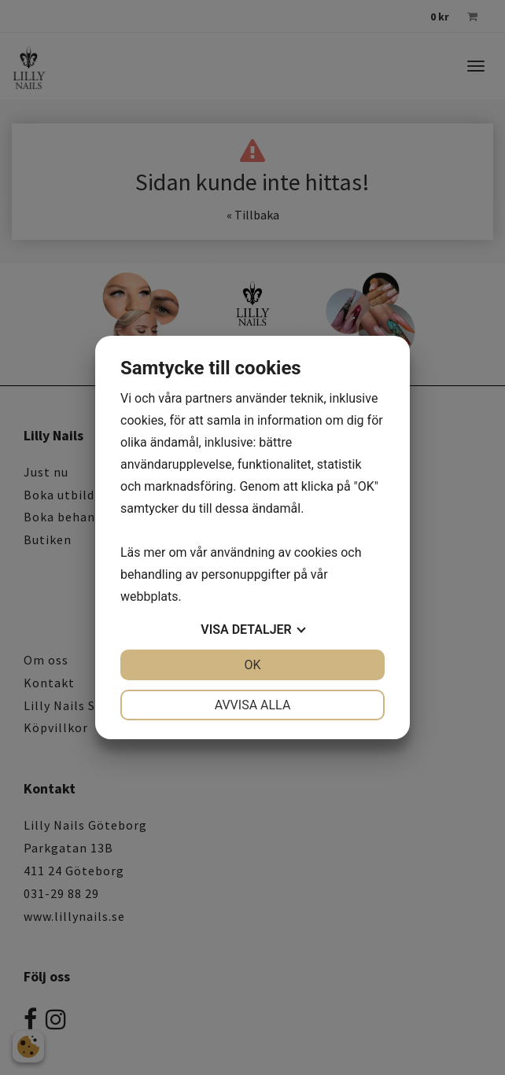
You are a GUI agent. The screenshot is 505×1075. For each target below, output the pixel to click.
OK (252, 664)
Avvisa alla (253, 705)
